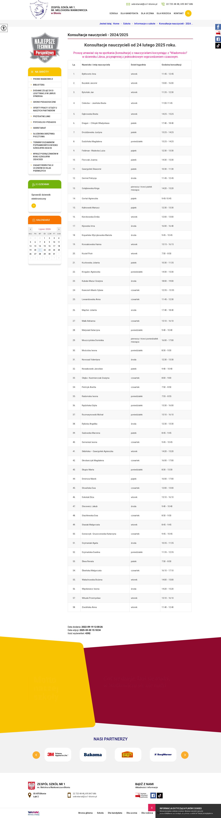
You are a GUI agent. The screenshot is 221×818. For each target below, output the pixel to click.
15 (45, 246)
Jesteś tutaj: (106, 24)
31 (54, 254)
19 (30, 250)
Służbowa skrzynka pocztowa (44, 135)
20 (35, 250)
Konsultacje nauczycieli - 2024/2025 (98, 35)
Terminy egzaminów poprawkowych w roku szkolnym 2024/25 (45, 145)
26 (30, 254)
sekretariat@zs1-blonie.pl (141, 4)
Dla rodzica (164, 13)
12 (30, 246)
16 (49, 246)
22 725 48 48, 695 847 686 (177, 4)
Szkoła (114, 13)
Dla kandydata (129, 13)
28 (40, 254)
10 (54, 242)
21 (40, 250)
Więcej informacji (33, 205)
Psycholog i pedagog (44, 122)
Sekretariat (39, 128)
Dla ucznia (147, 13)
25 (59, 250)
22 (45, 250)
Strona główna (85, 813)
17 (54, 246)
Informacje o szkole (142, 24)
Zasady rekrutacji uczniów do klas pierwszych (43, 168)
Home (116, 24)
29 (45, 254)
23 (49, 250)
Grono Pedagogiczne (44, 102)
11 (59, 242)
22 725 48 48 (78, 793)
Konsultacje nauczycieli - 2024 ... (174, 24)
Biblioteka (38, 85)
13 (35, 246)
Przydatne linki (41, 116)
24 (54, 250)
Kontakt (179, 13)
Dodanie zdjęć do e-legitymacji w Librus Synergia (44, 93)
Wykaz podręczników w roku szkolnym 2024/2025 (45, 157)
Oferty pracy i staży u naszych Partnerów (45, 109)
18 (59, 246)
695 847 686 (90, 793)
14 (40, 246)
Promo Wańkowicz (43, 79)
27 (35, 254)
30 (49, 254)
